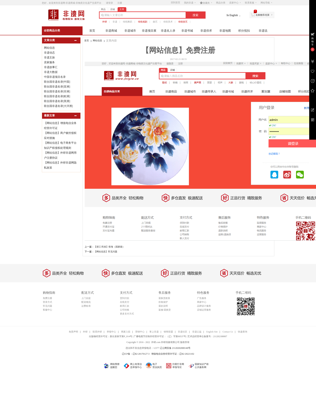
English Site (212, 331)
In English (232, 15)
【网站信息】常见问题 (105, 251)
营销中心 (140, 331)
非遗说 (263, 30)
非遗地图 (225, 30)
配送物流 (86, 302)
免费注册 (47, 298)
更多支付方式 (127, 313)
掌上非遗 (154, 331)
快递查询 (242, 331)
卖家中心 (235, 2)
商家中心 (201, 302)
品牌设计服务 (204, 306)
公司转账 (124, 309)
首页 (92, 30)
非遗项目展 (149, 30)
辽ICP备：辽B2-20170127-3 (136, 353)
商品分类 (220, 2)
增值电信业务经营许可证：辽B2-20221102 (172, 353)
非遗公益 (196, 331)
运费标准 (86, 306)
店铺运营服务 (204, 309)
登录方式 (47, 302)
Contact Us (228, 331)
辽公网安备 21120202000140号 (175, 348)
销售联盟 (168, 331)
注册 (119, 3)
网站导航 (266, 2)
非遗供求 (206, 30)
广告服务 (201, 298)
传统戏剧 (142, 21)
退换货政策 (164, 298)
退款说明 (163, 306)
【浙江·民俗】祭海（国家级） (109, 246)
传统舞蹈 (127, 21)
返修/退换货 (164, 309)
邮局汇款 (124, 306)
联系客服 (251, 2)
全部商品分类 (52, 30)
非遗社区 (182, 331)
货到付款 (124, 298)
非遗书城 (187, 30)
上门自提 (86, 298)
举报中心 (111, 331)
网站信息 (97, 40)
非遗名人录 (168, 30)
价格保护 (163, 302)
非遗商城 (111, 30)
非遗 (115, 21)
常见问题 (47, 306)
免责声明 (73, 331)
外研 (104, 21)
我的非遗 (190, 2)
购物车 (312, 41)
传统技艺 (183, 21)
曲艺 (155, 21)
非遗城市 (130, 30)
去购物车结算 (263, 15)
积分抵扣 (244, 30)
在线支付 (124, 302)
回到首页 (175, 2)
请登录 (109, 3)
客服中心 (47, 309)
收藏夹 (206, 2)
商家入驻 (125, 331)
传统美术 (168, 21)
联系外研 (97, 331)
